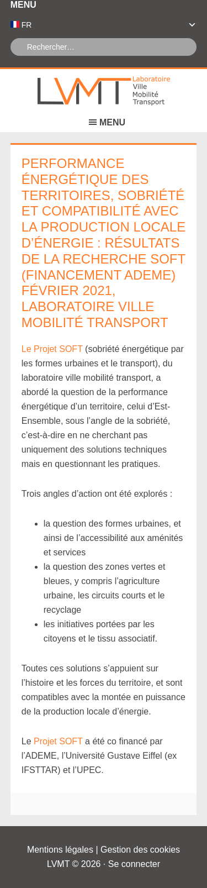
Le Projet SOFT (52, 349)
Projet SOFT (58, 741)
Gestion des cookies (140, 849)
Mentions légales (60, 849)
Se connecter (134, 864)
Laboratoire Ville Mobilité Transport (104, 91)
